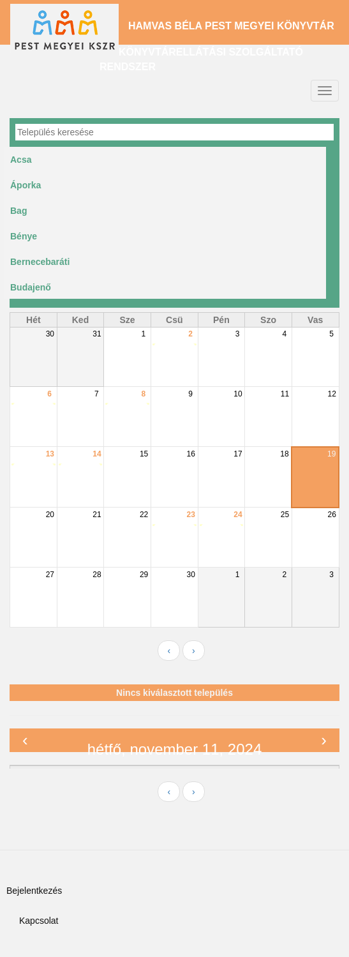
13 (50, 453)
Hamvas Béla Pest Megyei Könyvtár (231, 25)
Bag (18, 211)
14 (97, 453)
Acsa (20, 159)
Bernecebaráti (40, 262)
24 (238, 514)
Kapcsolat (38, 921)
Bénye (23, 236)
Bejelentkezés (34, 890)
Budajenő (30, 287)
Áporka (25, 185)
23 (191, 514)
